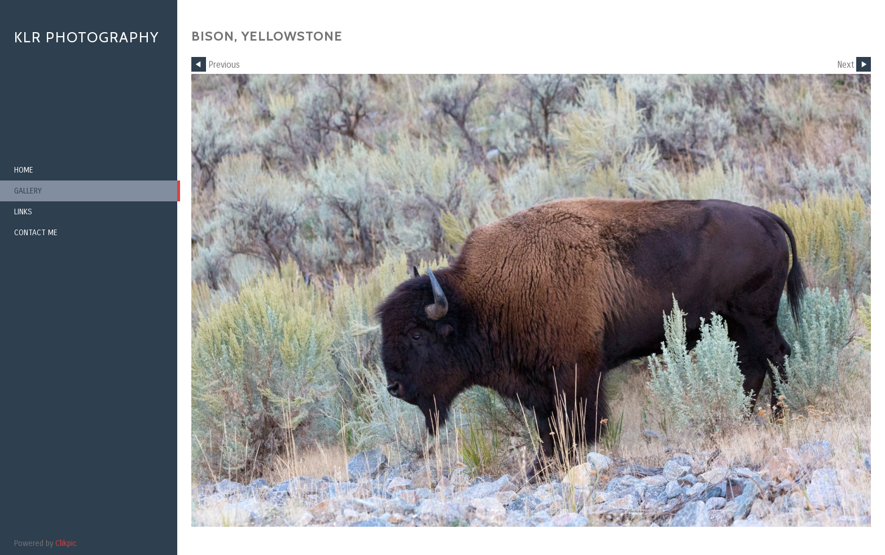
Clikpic (66, 543)
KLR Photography (86, 37)
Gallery (28, 191)
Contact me (36, 232)
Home (23, 170)
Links (23, 212)
